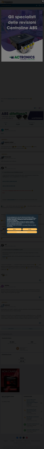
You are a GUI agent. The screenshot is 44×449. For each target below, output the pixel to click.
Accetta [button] (29, 229)
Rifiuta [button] (14, 229)
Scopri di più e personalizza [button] (22, 232)
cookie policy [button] (15, 220)
